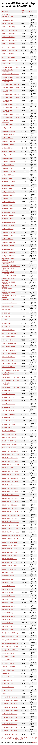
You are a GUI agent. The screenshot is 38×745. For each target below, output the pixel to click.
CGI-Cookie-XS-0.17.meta (9, 714)
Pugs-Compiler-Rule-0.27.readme (8, 383)
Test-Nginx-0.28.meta (8, 165)
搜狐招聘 (9, 738)
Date (30, 11)
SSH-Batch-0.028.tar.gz (8, 350)
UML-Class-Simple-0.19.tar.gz (10, 97)
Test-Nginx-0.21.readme (8, 232)
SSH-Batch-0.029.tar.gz (8, 340)
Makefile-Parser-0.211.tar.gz (10, 501)
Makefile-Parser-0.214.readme (10, 474)
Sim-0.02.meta (6, 326)
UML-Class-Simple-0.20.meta (10, 94)
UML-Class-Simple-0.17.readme (7, 121)
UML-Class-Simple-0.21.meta (10, 84)
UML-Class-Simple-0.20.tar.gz (10, 87)
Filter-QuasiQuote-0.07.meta (10, 639)
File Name (5, 11)
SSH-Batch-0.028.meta (8, 357)
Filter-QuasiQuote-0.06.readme (10, 646)
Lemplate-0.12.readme (8, 606)
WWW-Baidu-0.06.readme (9, 30)
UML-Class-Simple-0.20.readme (7, 90)
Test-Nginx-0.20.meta (8, 245)
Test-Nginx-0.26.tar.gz (8, 178)
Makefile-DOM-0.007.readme (10, 555)
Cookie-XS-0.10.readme (8, 666)
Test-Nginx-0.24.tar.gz (8, 198)
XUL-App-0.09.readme (8, 20)
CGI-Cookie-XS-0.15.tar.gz (9, 727)
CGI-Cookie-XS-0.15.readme (10, 730)
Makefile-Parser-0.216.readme (10, 454)
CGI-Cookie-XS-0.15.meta (9, 734)
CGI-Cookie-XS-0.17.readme (10, 710)
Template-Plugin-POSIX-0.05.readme (9, 282)
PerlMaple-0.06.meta (8, 407)
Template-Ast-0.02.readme (9, 303)
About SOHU (30, 738)
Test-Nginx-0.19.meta (8, 256)
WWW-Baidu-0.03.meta (8, 64)
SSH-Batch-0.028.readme (9, 353)
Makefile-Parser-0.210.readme (10, 515)
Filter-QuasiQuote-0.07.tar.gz (10, 633)
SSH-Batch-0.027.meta (8, 367)
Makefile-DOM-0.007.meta (9, 559)
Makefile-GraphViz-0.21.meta (10, 528)
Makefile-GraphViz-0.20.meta (10, 538)
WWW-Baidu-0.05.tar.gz (8, 37)
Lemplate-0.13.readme (8, 596)
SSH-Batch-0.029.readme (9, 343)
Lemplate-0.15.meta (7, 579)
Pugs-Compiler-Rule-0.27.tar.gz (11, 380)
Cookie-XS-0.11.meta (8, 660)
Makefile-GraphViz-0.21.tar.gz (10, 522)
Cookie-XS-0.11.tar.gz (8, 653)
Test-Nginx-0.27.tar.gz (8, 168)
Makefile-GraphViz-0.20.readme (11, 535)
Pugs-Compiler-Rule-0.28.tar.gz (11, 370)
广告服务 (16, 738)
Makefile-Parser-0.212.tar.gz (10, 491)
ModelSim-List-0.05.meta (9, 448)
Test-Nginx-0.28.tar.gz (8, 158)
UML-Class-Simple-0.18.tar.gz (10, 107)
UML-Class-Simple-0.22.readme (7, 70)
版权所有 (34, 742)
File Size (22, 11)
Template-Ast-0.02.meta (8, 306)
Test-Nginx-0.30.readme (8, 141)
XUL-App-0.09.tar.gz (7, 16)
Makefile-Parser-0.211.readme (10, 505)
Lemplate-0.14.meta (7, 589)
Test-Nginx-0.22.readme (8, 222)
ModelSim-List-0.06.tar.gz (9, 431)
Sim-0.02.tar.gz (6, 320)
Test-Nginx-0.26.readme (8, 181)
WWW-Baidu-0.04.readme (9, 50)
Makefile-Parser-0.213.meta (10, 488)
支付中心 (3, 738)
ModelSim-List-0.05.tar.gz (9, 441)
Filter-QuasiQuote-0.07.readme (10, 636)
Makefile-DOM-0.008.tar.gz (9, 542)
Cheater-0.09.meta (7, 690)
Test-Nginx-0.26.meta (8, 185)
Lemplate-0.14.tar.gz (7, 582)
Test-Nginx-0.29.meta (8, 155)
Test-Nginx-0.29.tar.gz (8, 148)
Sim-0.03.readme (7, 313)
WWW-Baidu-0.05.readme (9, 40)
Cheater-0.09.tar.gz (7, 683)
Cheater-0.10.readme (8, 677)
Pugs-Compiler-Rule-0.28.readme (8, 373)
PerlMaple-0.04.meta (8, 427)
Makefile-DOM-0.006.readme (10, 565)
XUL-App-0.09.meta (7, 23)
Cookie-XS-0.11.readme (8, 656)
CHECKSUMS (6, 693)
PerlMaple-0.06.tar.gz (8, 400)
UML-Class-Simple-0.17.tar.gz (10, 117)
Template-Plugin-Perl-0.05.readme (8, 272)
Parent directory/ (6, 14)
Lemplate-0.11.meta (7, 619)
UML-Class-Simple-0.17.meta (10, 124)
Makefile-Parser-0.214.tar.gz (10, 471)
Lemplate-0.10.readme (8, 626)
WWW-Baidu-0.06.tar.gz (8, 26)
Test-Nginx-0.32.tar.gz (8, 128)
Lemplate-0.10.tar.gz (7, 623)
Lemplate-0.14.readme (8, 586)
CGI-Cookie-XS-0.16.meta (9, 724)
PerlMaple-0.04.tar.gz (8, 421)
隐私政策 (20, 739)
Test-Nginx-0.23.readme (8, 212)
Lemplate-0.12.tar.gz (7, 602)
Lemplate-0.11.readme (8, 616)
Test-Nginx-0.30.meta (8, 144)
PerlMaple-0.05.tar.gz (8, 410)
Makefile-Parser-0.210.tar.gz (10, 511)
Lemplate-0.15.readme (8, 575)
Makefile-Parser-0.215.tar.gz (10, 461)
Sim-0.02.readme (7, 323)
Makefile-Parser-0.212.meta (10, 498)
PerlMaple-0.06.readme (8, 404)
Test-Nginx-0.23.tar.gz (8, 208)
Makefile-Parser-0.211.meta (10, 508)
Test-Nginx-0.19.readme (8, 252)
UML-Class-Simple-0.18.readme (7, 111)
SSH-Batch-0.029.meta (8, 346)
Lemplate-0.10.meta (7, 629)
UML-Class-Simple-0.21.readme (7, 80)
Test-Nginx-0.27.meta (8, 175)
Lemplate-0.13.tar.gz (7, 592)
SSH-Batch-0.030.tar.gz (8, 330)
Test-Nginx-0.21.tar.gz (8, 229)
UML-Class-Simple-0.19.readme (7, 101)
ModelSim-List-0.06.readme (10, 434)
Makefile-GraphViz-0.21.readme (11, 525)
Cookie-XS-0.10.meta (8, 670)
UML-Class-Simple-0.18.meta (10, 114)
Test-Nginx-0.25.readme (8, 192)
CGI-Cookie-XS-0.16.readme (10, 720)
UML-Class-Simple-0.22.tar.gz (10, 67)
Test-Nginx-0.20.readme (8, 242)
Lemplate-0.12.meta (7, 609)
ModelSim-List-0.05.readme (10, 444)
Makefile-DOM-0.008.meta (9, 548)
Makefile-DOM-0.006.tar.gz (9, 562)
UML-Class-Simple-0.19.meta (10, 104)
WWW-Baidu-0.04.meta (8, 53)
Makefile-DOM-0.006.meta (9, 569)
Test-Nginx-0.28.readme (8, 161)
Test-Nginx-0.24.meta (8, 205)
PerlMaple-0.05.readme (8, 414)
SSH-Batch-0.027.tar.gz (8, 360)
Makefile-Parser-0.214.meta (10, 478)
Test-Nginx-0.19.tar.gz (8, 249)
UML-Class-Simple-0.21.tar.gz (10, 77)
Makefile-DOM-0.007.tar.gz (9, 552)
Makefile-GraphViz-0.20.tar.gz (10, 532)
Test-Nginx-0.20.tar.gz (8, 239)
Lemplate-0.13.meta (7, 599)
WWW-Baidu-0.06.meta (8, 33)
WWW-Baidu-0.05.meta (8, 43)
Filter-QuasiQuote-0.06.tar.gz (10, 643)
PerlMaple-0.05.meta (8, 417)
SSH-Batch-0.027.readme (9, 363)
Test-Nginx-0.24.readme (8, 202)
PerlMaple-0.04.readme (8, 424)
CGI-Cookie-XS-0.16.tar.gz (9, 717)
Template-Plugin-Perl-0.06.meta (11, 266)
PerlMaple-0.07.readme (8, 394)
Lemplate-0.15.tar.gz (7, 572)
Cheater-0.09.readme (8, 687)
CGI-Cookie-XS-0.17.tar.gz (9, 707)
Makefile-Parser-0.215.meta (10, 468)
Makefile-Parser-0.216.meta (10, 458)
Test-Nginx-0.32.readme (8, 131)
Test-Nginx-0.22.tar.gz (8, 218)
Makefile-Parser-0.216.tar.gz (10, 451)
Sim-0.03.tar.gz (6, 309)
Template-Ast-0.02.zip (8, 299)
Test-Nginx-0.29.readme (8, 151)
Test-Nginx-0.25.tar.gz (8, 188)
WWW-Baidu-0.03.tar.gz (8, 57)
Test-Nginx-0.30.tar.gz (8, 138)
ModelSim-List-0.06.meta (9, 437)
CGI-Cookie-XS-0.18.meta (9, 703)
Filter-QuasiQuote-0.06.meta (10, 650)
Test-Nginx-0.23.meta (8, 215)
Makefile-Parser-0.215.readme (10, 464)
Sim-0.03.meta (6, 316)
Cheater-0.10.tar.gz (7, 673)
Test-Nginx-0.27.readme (8, 171)
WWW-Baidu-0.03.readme (9, 60)
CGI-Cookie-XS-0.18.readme (10, 700)
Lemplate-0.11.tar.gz (7, 613)
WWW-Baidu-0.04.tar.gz (8, 47)
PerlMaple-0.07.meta (8, 397)
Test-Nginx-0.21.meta (8, 235)
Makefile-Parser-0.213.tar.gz (10, 481)
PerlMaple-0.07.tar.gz (8, 390)
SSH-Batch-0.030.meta (8, 336)
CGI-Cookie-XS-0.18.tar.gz (9, 697)
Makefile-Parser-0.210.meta (10, 518)
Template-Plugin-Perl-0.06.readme (8, 262)
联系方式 (22, 738)
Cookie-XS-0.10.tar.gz (8, 663)
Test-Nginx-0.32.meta (8, 134)
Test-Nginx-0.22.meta (8, 225)
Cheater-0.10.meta (7, 680)
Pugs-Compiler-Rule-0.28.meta (10, 377)
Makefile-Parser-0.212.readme (10, 495)
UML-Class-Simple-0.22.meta (10, 74)
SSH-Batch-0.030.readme (9, 333)
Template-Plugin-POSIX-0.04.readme (9, 292)
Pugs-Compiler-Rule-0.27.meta (10, 387)
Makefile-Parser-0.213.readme (10, 485)
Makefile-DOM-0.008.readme (10, 545)
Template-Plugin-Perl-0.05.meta (11, 276)
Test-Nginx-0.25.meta (8, 195)
